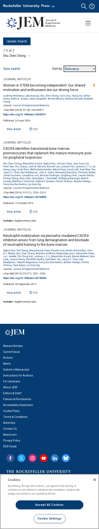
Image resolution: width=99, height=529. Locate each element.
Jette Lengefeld (37, 98)
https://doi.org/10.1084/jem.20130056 (24, 278)
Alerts (7, 363)
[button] (84, 6)
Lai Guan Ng (34, 184)
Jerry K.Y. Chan (11, 172)
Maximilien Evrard (32, 163)
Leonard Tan (67, 166)
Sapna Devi (49, 163)
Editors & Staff (12, 393)
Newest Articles (13, 345)
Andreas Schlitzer (45, 253)
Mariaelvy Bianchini (66, 172)
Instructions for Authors (18, 375)
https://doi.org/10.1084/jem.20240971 (24, 114)
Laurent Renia (17, 259)
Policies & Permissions (17, 399)
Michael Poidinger (49, 175)
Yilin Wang (22, 250)
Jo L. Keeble (9, 256)
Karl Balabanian (29, 172)
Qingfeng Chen (69, 175)
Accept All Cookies (49, 505)
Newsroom (10, 434)
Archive (8, 357)
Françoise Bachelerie (15, 184)
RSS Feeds (10, 446)
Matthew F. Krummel (23, 181)
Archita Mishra (56, 98)
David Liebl (73, 169)
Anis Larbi (25, 178)
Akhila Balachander (40, 169)
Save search (11, 69)
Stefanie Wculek (74, 98)
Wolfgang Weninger (69, 178)
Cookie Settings (49, 518)
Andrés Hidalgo (82, 181)
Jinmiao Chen (64, 163)
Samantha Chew (85, 253)
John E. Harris (46, 172)
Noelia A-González (76, 250)
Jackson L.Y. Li (83, 166)
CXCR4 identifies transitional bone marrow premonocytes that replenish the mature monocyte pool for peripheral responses (47, 152)
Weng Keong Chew (39, 250)
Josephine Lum (30, 175)
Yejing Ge (77, 95)
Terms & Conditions (15, 416)
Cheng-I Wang (10, 178)
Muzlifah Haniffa (35, 259)
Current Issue (11, 351)
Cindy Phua (23, 169)
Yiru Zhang (21, 166)
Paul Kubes (19, 265)
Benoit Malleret (80, 256)
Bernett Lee (53, 166)
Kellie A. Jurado (19, 98)
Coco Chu (65, 95)
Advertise (9, 422)
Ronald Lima (57, 250)
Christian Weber (86, 172)
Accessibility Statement (18, 405)
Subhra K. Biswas (45, 181)
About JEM (10, 387)
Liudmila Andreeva (13, 95)
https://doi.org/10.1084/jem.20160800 (24, 197)
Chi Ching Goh (25, 256)
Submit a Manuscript (16, 369)
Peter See (8, 166)
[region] (49, 501)
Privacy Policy (11, 440)
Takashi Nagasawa (27, 262)
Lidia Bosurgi (32, 95)
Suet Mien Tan (87, 169)
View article (12, 130)
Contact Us (10, 428)
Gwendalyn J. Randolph (44, 178)
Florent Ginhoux (64, 181)
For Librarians (11, 381)
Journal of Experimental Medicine (31, 105)
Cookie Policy (11, 411)
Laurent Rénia (85, 175)
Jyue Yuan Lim (81, 163)
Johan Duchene (12, 175)
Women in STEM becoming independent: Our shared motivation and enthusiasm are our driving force (44, 87)
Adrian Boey (59, 169)
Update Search (15, 42)
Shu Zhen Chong (49, 95)
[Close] (94, 479)
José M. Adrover (37, 166)
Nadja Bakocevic (65, 253)
